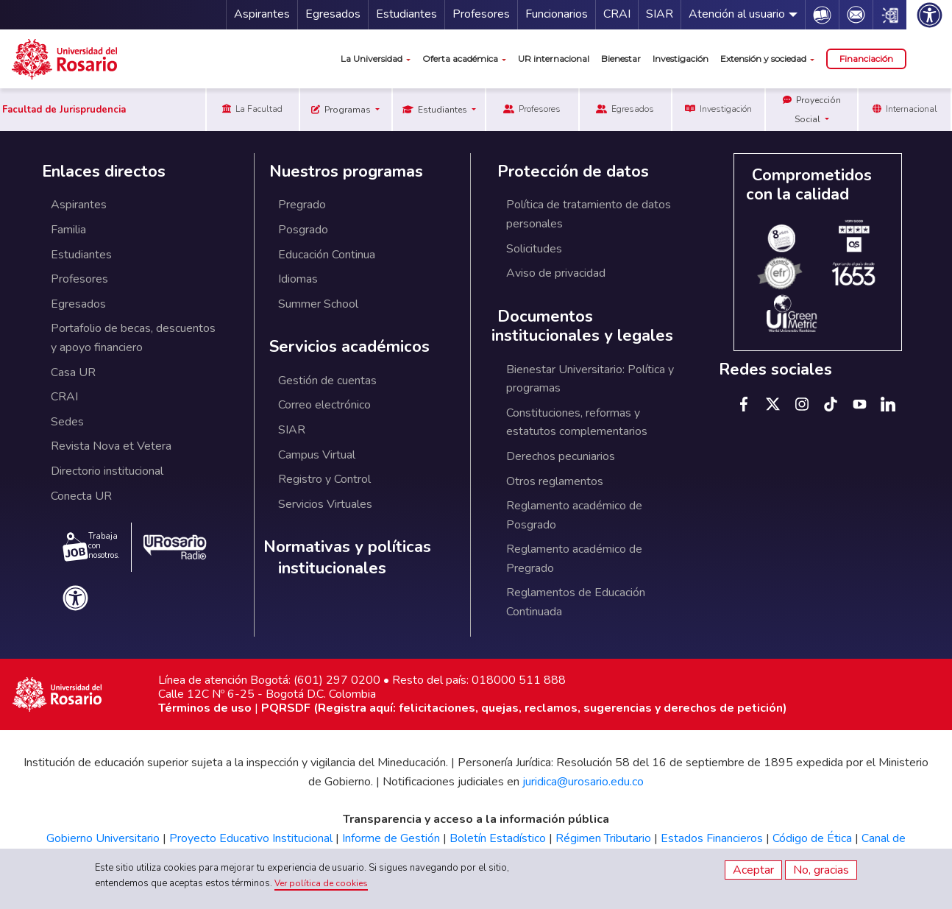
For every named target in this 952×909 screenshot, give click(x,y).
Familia (68, 230)
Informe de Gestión (391, 838)
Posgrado (303, 230)
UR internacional (553, 58)
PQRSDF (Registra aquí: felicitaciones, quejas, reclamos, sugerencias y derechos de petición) (524, 708)
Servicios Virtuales (325, 504)
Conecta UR (81, 496)
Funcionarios (556, 14)
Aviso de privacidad (555, 273)
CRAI (616, 14)
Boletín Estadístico (498, 838)
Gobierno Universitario (103, 838)
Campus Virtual (316, 455)
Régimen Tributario (603, 838)
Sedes (67, 422)
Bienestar (621, 58)
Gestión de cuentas (327, 380)
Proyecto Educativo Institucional (251, 838)
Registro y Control (324, 479)
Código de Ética (812, 838)
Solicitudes (534, 249)
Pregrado (302, 205)
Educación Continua (326, 255)
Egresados (332, 14)
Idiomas (298, 279)
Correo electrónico (324, 405)
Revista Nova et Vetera (111, 446)
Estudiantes (406, 14)
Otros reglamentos (554, 481)
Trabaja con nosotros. (91, 546)
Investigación (680, 58)
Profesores (481, 14)
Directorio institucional (107, 471)
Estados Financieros (712, 838)
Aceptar (753, 870)
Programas (342, 110)
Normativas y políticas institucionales (347, 557)
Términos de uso (205, 708)
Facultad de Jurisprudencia (64, 110)
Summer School (318, 304)
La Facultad (252, 109)
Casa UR (73, 372)
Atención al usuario (737, 14)
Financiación (866, 58)
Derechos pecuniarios (560, 456)
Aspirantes (262, 14)
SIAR (659, 14)
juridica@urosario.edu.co (583, 782)
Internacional (905, 109)
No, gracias (821, 870)
